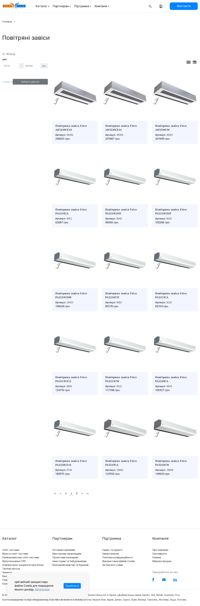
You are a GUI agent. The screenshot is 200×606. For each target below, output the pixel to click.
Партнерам (61, 6)
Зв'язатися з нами (112, 564)
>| (87, 493)
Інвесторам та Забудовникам (69, 561)
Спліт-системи (10, 549)
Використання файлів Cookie (118, 561)
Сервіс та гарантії (112, 549)
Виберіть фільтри (32, 81)
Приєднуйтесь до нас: (165, 572)
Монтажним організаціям (66, 553)
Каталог (41, 6)
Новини (156, 557)
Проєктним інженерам (65, 557)
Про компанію (160, 549)
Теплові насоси (11, 568)
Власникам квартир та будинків (70, 564)
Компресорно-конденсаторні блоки (22, 564)
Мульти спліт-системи (15, 553)
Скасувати (9, 81)
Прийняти (72, 586)
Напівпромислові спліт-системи (20, 557)
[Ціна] (10, 65)
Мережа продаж (162, 561)
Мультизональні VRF (14, 561)
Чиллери (7, 572)
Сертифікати (159, 553)
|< (55, 493)
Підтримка (81, 6)
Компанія (100, 6)
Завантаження (110, 553)
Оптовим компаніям (63, 549)
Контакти (184, 6)
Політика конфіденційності (117, 557)
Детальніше (42, 589)
